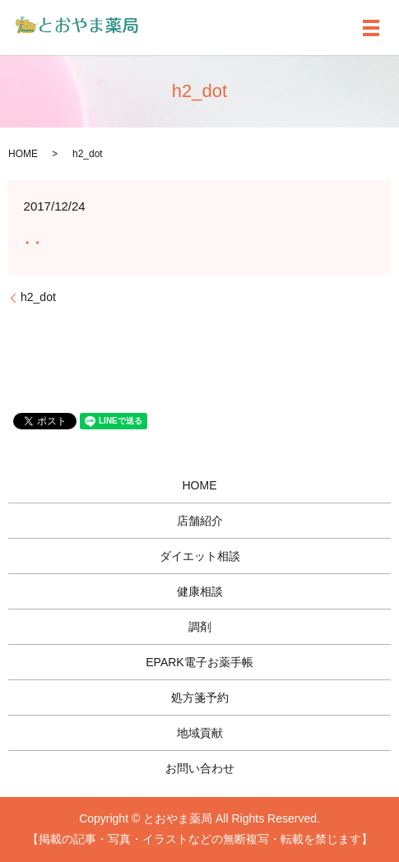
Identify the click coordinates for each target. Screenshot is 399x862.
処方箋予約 (200, 697)
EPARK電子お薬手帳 (199, 662)
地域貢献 (200, 732)
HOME (23, 154)
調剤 (199, 626)
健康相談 (200, 591)
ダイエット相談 (200, 556)
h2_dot (38, 297)
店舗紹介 (200, 520)
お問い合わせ (199, 768)
